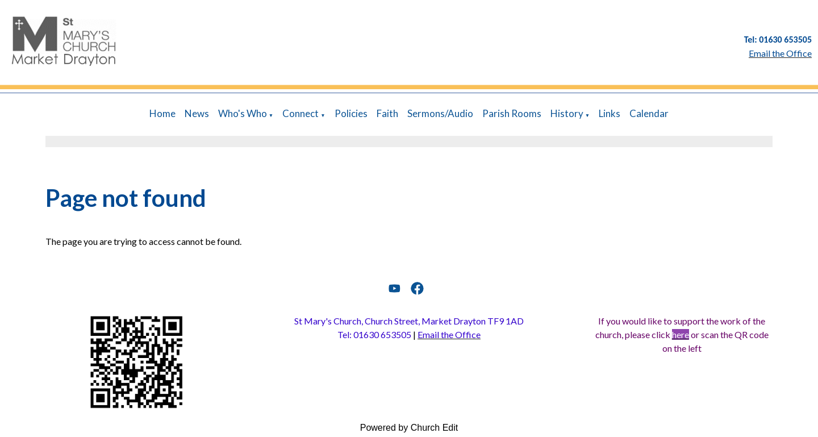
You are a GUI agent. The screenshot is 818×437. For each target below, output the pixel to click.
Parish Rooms (511, 113)
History (566, 113)
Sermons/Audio (440, 113)
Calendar (649, 113)
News (197, 113)
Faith (387, 113)
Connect (300, 113)
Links (609, 113)
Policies (351, 113)
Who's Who (242, 113)
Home (162, 113)
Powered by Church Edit (409, 427)
